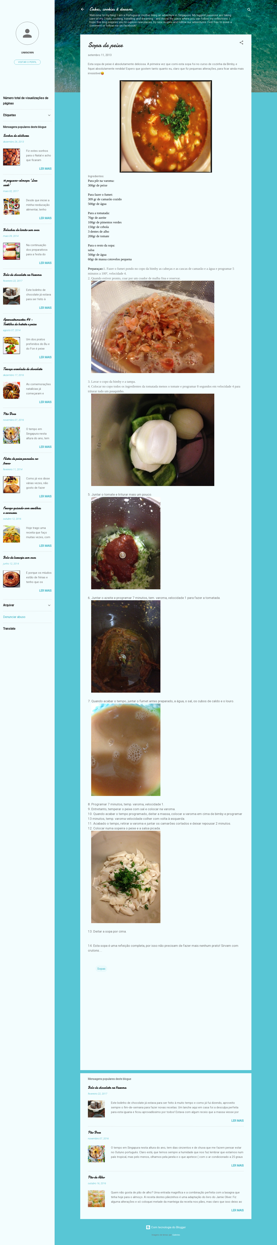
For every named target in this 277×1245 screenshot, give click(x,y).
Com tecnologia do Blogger (166, 1227)
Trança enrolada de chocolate (22, 369)
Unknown (27, 52)
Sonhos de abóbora (16, 135)
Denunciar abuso (14, 617)
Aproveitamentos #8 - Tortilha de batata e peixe (19, 322)
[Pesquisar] (249, 10)
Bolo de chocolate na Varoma (107, 1087)
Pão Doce (94, 1132)
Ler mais (237, 1120)
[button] (241, 43)
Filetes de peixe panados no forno (20, 461)
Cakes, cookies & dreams (111, 9)
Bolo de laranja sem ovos (19, 557)
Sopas (101, 968)
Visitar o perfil (27, 62)
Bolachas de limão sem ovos (21, 230)
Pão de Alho (96, 1177)
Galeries (176, 1235)
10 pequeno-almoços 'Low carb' (20, 183)
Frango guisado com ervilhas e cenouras (22, 510)
